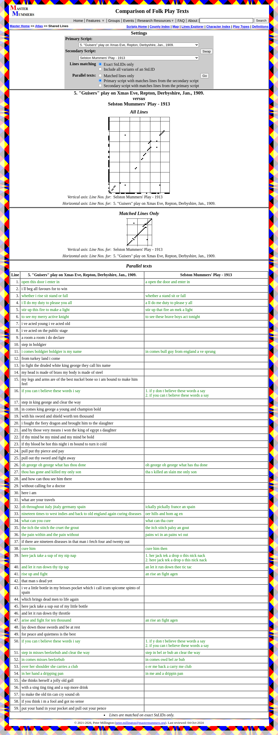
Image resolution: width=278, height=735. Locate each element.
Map (175, 26)
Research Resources (155, 21)
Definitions (260, 26)
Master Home (20, 26)
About (192, 21)
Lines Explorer (192, 26)
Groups (114, 21)
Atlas (39, 26)
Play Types (241, 26)
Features (95, 21)
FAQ (181, 21)
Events (128, 21)
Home (78, 21)
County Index (160, 26)
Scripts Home (136, 26)
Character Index (218, 26)
